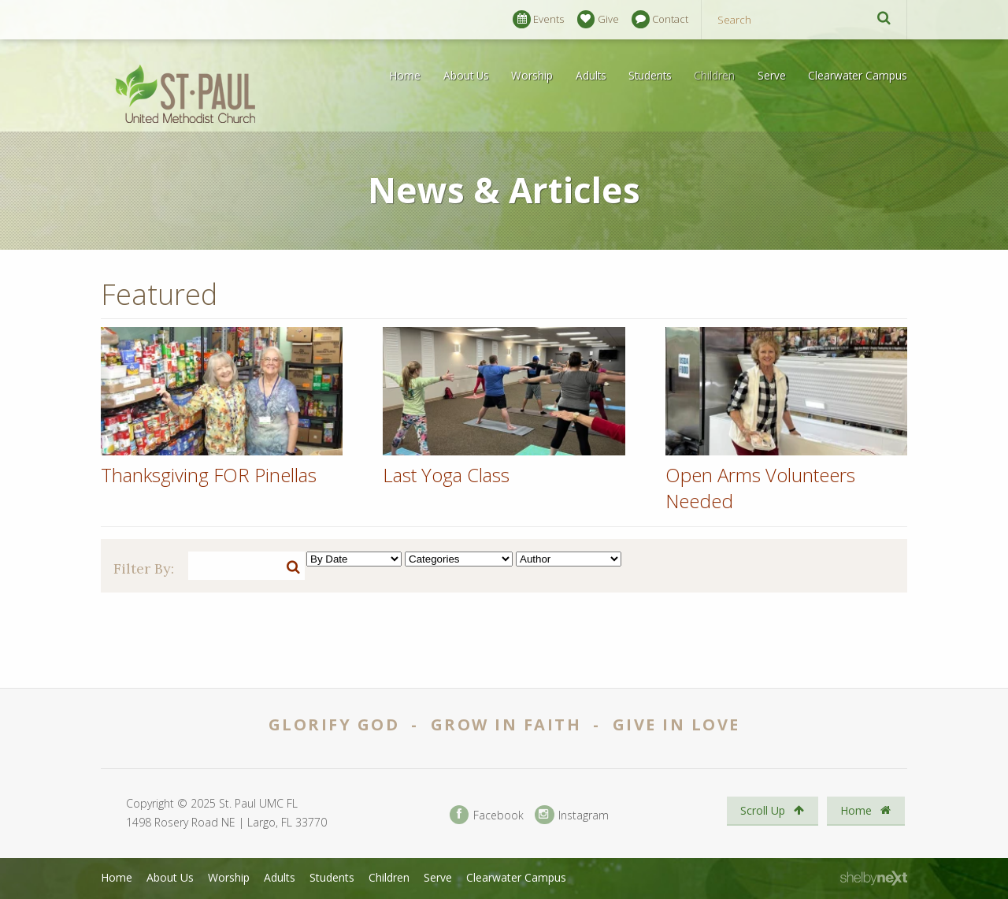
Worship (532, 75)
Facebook (487, 815)
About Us (466, 75)
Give (598, 19)
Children (714, 75)
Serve (772, 75)
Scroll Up (772, 810)
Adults (591, 75)
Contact (660, 19)
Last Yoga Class (446, 475)
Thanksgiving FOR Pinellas (209, 475)
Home (405, 75)
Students (650, 75)
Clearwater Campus (857, 75)
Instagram (572, 815)
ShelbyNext (873, 878)
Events (538, 19)
